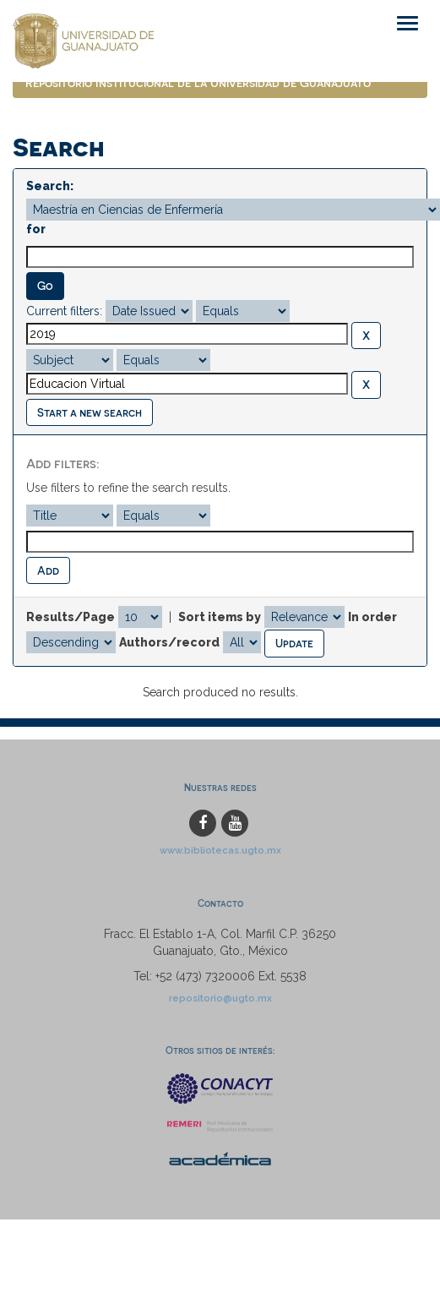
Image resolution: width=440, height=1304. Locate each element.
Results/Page (70, 617)
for (36, 229)
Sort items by (219, 617)
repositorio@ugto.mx (220, 998)
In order (372, 617)
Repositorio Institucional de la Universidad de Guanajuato (198, 82)
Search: (49, 186)
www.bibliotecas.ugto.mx (220, 850)
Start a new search (89, 412)
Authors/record (169, 642)
